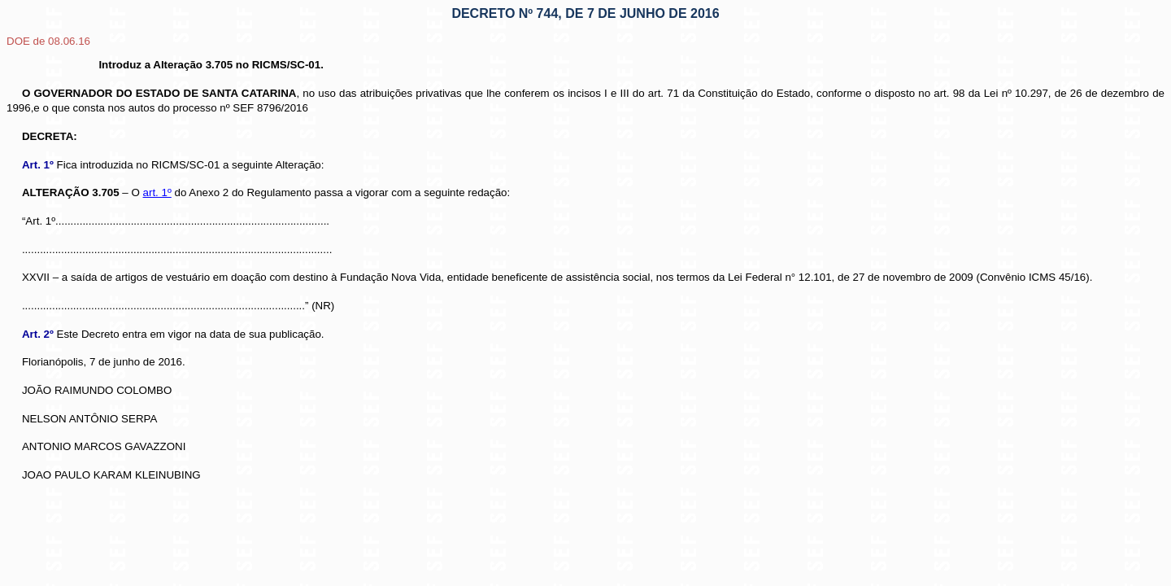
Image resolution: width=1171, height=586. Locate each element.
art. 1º (157, 192)
